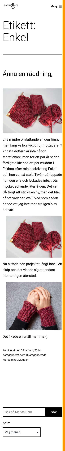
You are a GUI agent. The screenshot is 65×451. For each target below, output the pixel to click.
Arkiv (6, 423)
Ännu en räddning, (27, 74)
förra (54, 139)
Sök (54, 412)
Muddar (23, 359)
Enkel (13, 359)
